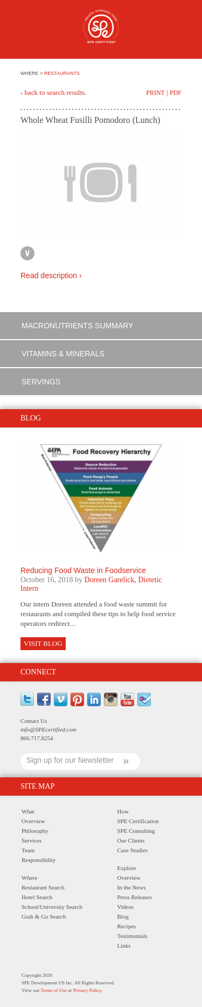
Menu (26, 31)
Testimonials (132, 936)
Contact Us (33, 721)
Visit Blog (43, 643)
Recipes (126, 926)
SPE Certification (138, 821)
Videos (125, 906)
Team (28, 850)
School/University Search (52, 906)
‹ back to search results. (53, 92)
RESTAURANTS (62, 73)
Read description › (51, 275)
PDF (176, 92)
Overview (33, 821)
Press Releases (134, 897)
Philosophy (35, 830)
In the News (131, 887)
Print (155, 92)
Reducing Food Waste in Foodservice (83, 570)
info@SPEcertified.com (48, 729)
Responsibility (39, 860)
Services (31, 840)
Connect (38, 672)
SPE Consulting (136, 830)
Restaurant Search (43, 887)
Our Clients (131, 840)
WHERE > (32, 73)
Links (124, 945)
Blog (123, 916)
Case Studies (132, 850)
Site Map (37, 786)
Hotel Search (37, 897)
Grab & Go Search (44, 916)
